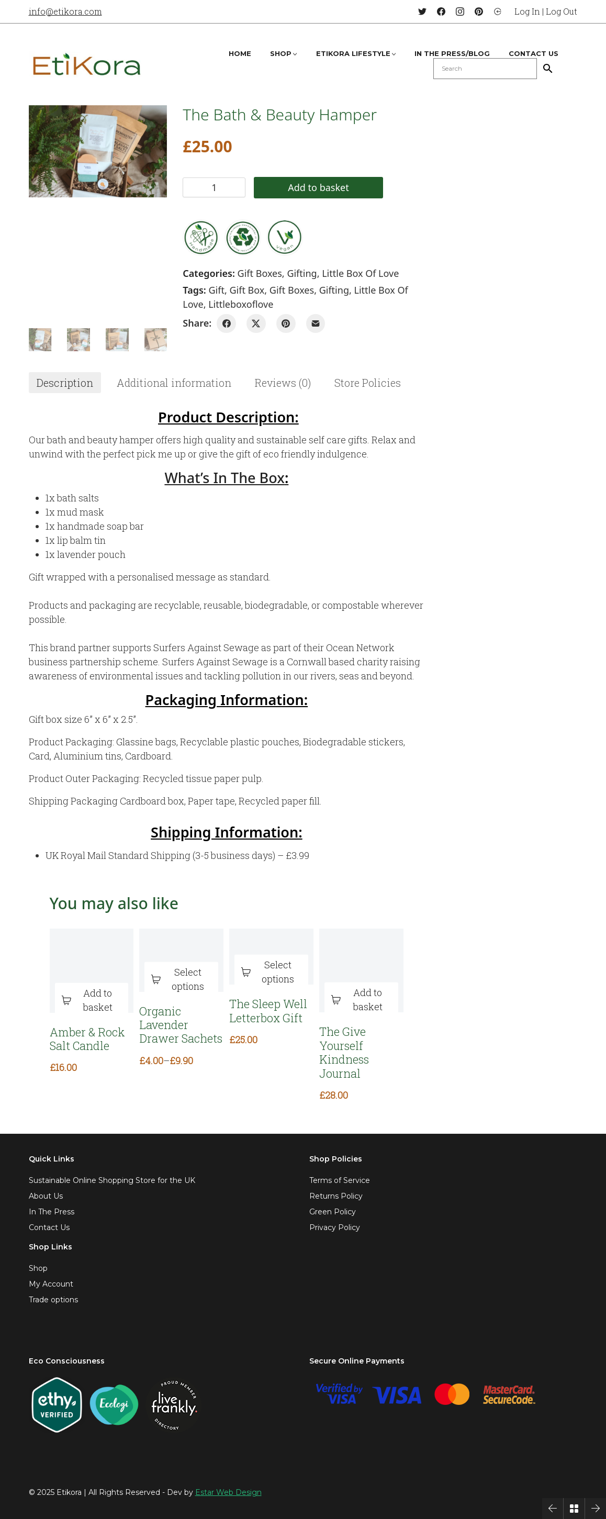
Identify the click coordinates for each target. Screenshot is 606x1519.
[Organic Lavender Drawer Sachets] (181, 960)
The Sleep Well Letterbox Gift (268, 1011)
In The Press (51, 1211)
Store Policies (367, 382)
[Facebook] (441, 11)
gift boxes (292, 290)
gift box (246, 290)
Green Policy (332, 1211)
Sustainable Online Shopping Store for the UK (112, 1180)
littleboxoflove (240, 304)
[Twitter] (422, 11)
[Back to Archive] (574, 1508)
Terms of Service (339, 1180)
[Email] (316, 323)
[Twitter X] (256, 323)
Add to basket (302, 187)
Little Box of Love (360, 273)
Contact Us (49, 1227)
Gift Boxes (260, 273)
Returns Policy (336, 1196)
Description (65, 382)
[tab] (65, 382)
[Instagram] (460, 11)
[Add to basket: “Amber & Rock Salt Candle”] (92, 1000)
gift (217, 290)
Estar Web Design (228, 1492)
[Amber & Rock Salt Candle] (92, 971)
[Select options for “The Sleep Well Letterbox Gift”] (271, 972)
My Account (51, 1284)
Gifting (302, 273)
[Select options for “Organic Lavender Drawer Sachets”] (181, 979)
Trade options (53, 1299)
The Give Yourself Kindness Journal (344, 1052)
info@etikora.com (65, 11)
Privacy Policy (334, 1227)
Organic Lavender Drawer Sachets (180, 1025)
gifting (334, 290)
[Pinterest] (479, 11)
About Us (46, 1196)
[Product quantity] (214, 187)
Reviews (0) (283, 382)
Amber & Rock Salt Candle (87, 1039)
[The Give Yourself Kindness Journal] (361, 971)
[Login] (497, 11)
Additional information (174, 382)
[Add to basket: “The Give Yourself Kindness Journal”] (361, 1000)
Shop (38, 1268)
